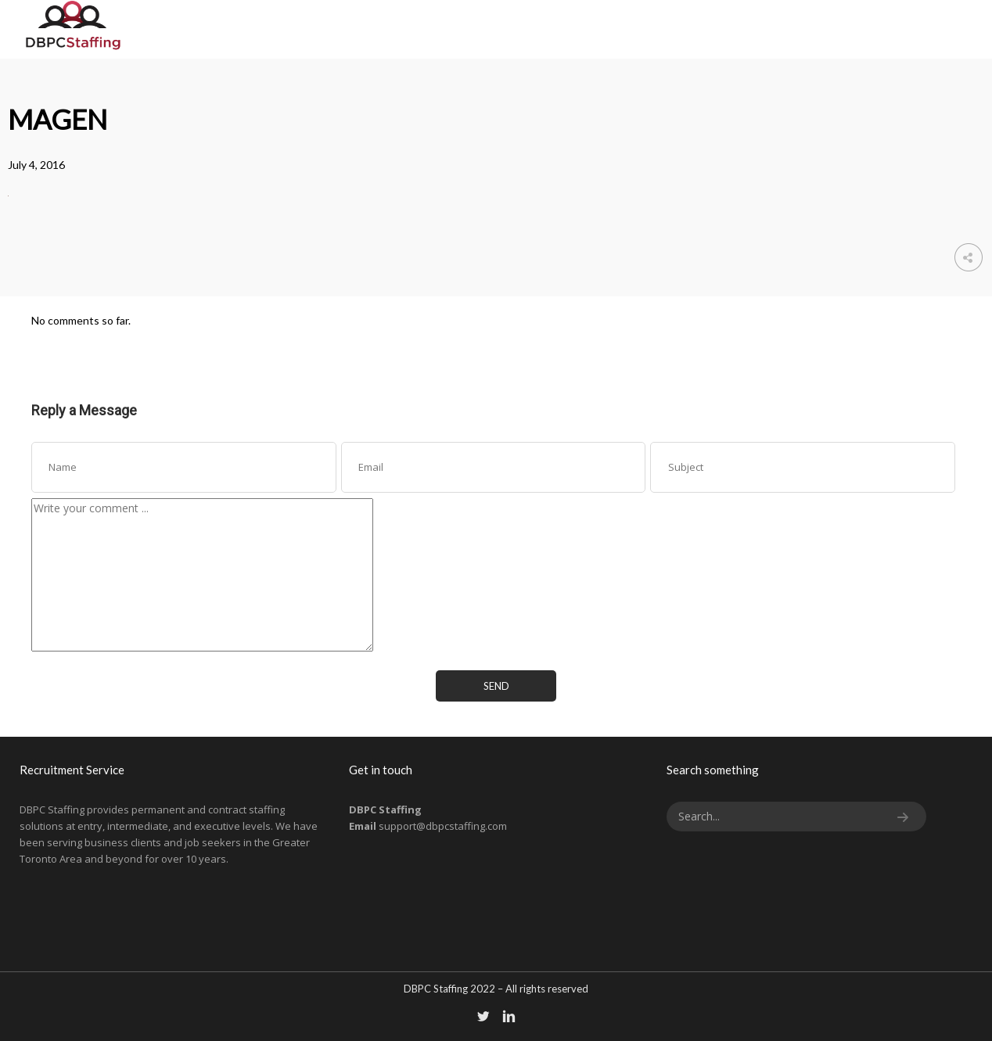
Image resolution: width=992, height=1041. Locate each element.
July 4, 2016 (36, 164)
